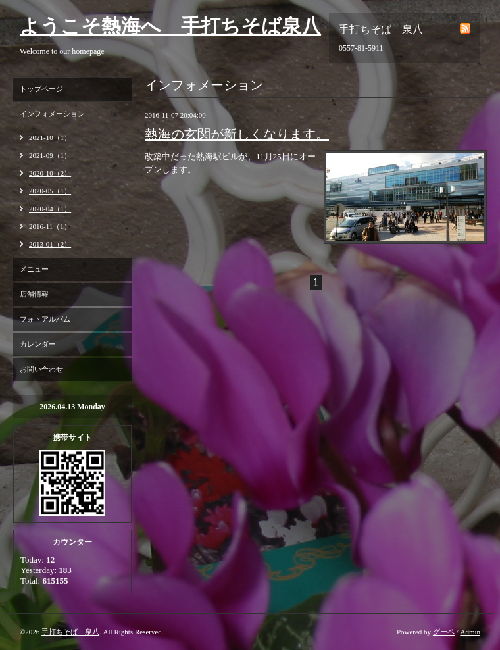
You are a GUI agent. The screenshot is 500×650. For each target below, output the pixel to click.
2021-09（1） (50, 155)
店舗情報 (34, 294)
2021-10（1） (50, 137)
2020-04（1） (50, 209)
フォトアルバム (45, 319)
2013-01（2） (50, 244)
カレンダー (38, 344)
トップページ (41, 89)
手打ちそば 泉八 (70, 632)
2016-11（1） (50, 226)
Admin (470, 632)
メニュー (34, 269)
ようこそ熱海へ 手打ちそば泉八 (170, 26)
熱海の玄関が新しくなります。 (237, 134)
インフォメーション (52, 114)
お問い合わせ (41, 369)
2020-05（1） (50, 191)
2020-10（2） (50, 173)
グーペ (444, 632)
